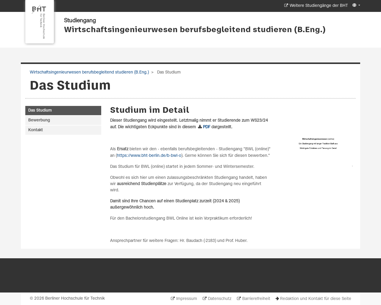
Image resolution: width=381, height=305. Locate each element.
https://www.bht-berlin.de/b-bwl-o (149, 156)
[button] (355, 5)
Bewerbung (39, 120)
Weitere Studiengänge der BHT (319, 6)
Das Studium (40, 110)
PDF (207, 127)
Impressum (186, 299)
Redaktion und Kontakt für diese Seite (315, 299)
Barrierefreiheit (256, 299)
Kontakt (35, 130)
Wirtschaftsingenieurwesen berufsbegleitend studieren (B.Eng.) (195, 30)
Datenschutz (219, 299)
